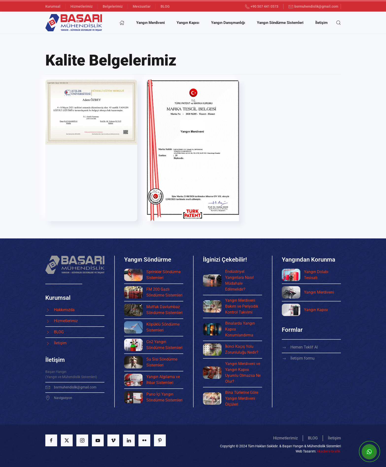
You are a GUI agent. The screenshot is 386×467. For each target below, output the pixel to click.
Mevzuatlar (142, 6)
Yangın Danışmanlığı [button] (228, 22)
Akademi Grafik (328, 451)
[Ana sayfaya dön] (73, 23)
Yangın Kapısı (188, 22)
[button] (338, 23)
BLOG (165, 6)
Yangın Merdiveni (150, 22)
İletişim (321, 22)
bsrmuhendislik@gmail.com (313, 6)
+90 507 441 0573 (262, 6)
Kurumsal (52, 6)
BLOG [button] (313, 438)
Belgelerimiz (113, 6)
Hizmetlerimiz (81, 6)
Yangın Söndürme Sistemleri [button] (280, 22)
